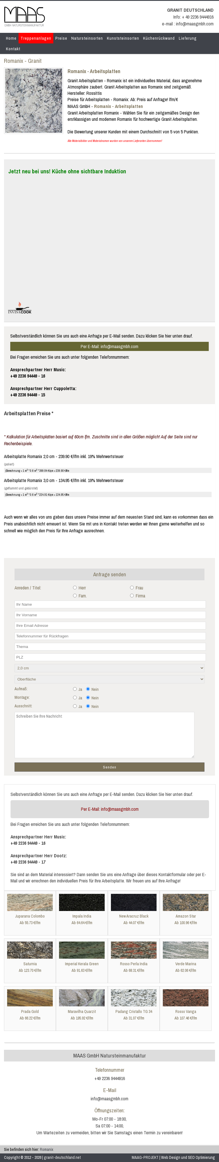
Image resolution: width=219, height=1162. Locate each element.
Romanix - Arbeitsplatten (94, 71)
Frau (136, 588)
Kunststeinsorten (123, 38)
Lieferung (188, 38)
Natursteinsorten (87, 38)
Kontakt (13, 49)
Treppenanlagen (36, 38)
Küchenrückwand (159, 38)
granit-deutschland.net (62, 1157)
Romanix (46, 1149)
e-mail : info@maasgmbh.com (188, 24)
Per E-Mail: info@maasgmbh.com (109, 346)
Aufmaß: (21, 688)
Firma (137, 596)
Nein (92, 689)
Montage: (22, 697)
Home (11, 38)
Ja (77, 689)
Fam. (80, 596)
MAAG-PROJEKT (145, 1157)
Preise (61, 38)
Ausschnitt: (23, 706)
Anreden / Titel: (28, 588)
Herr (79, 588)
